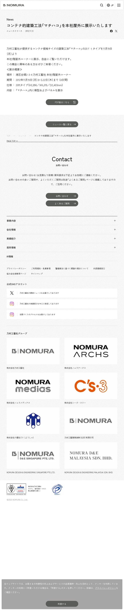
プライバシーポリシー (16, 268)
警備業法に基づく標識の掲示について (71, 268)
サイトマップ (37, 273)
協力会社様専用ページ (16, 273)
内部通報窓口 (99, 268)
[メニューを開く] (118, 5)
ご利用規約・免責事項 (40, 268)
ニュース (22, 136)
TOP (8, 136)
